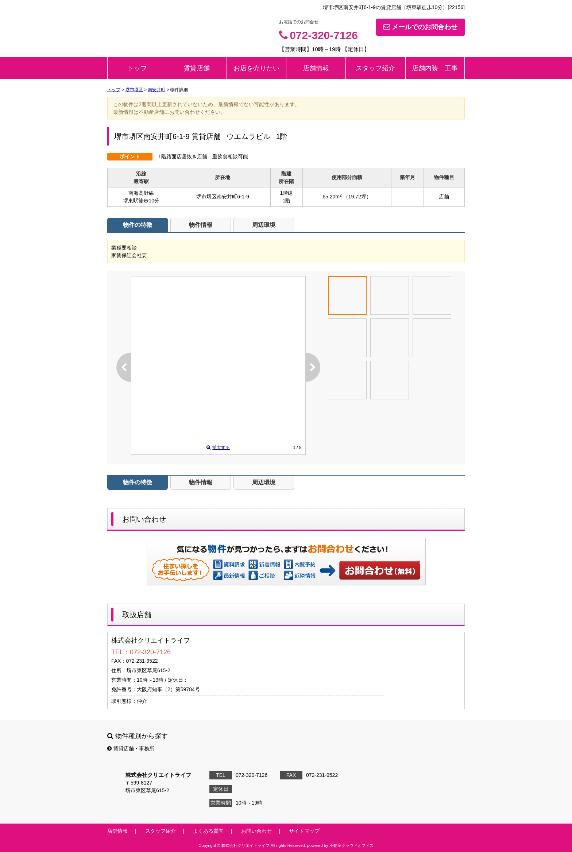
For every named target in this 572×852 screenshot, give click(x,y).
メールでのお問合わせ (420, 27)
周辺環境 (263, 225)
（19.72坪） (357, 197)
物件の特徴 (137, 225)
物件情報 (200, 225)
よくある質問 (208, 831)
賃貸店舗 (196, 68)
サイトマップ (304, 831)
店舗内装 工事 (435, 68)
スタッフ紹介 (375, 68)
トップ (137, 68)
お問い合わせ (380, 570)
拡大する (218, 447)
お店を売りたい (256, 68)
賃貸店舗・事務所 (130, 748)
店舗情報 (316, 68)
